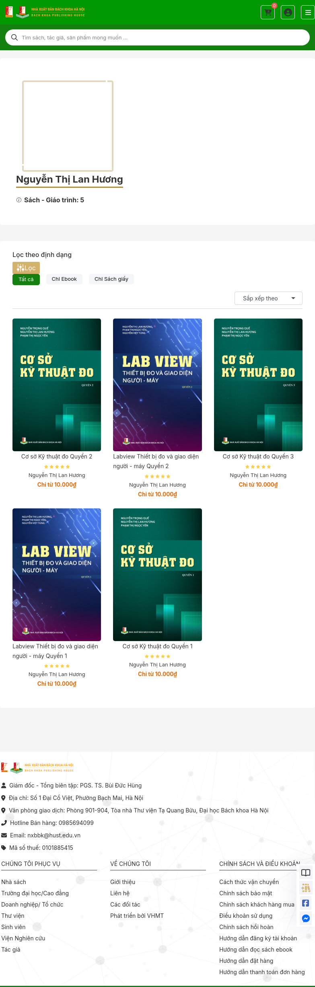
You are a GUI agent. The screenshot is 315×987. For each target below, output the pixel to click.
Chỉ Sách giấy (111, 279)
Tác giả (11, 949)
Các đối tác (125, 904)
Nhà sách (13, 881)
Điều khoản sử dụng (245, 915)
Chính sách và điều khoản (259, 863)
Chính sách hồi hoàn (246, 926)
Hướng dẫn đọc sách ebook (255, 949)
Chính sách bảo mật (245, 893)
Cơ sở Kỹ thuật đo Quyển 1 (158, 646)
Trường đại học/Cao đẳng (35, 893)
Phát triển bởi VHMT (137, 915)
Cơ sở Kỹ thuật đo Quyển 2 (57, 456)
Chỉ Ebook (64, 279)
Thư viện (13, 915)
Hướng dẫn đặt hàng (246, 960)
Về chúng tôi (130, 863)
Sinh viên (13, 926)
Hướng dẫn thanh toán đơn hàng (262, 971)
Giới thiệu (122, 881)
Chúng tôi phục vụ (30, 863)
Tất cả (26, 279)
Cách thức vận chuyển (249, 881)
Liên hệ (120, 893)
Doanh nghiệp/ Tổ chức (32, 904)
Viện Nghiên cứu (23, 938)
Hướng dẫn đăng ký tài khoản (258, 938)
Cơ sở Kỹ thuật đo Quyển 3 (258, 456)
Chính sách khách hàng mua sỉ (260, 904)
